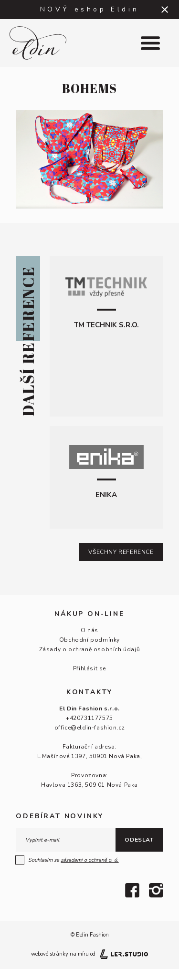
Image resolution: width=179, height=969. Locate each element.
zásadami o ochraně (89, 860)
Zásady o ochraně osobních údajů (89, 649)
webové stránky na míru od (89, 954)
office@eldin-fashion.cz (89, 727)
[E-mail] (65, 840)
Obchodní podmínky (89, 640)
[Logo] (45, 43)
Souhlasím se (67, 860)
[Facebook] (132, 890)
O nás (89, 630)
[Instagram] (156, 890)
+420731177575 (89, 718)
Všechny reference (120, 552)
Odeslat (139, 840)
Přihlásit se (89, 668)
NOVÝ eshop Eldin (89, 9)
